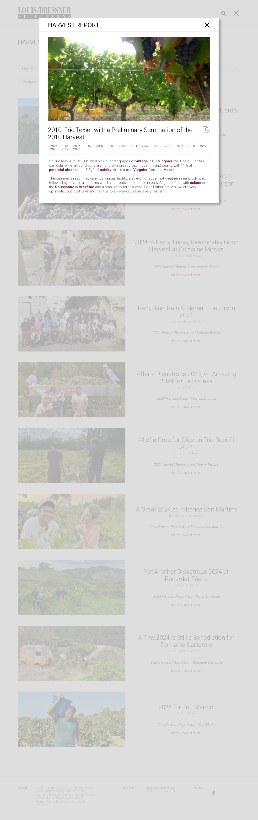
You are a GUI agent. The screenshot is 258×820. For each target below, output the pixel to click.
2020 (53, 149)
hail (110, 183)
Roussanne (64, 187)
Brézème (86, 187)
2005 (65, 146)
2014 (168, 146)
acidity (105, 170)
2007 (88, 146)
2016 (191, 146)
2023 (76, 149)
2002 (53, 146)
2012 (145, 146)
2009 (111, 146)
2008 (99, 146)
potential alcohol (63, 170)
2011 (134, 146)
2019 (202, 146)
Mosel (168, 170)
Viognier (165, 161)
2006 (76, 146)
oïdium (195, 183)
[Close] (207, 24)
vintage (141, 161)
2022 (65, 149)
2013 (157, 146)
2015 (180, 146)
